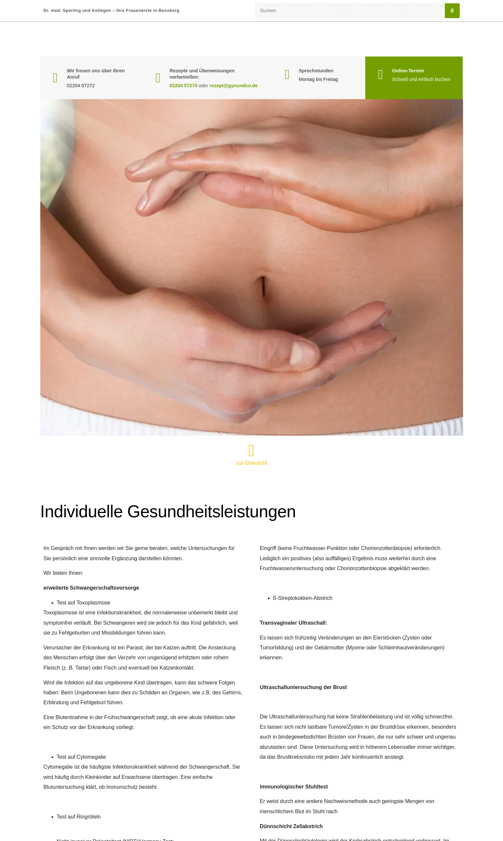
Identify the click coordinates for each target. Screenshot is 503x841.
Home (274, 39)
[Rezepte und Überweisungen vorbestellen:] (158, 78)
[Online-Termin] (380, 74)
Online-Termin (408, 70)
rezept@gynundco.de (233, 85)
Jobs (423, 39)
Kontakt (450, 39)
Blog (400, 39)
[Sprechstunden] (287, 74)
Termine (373, 39)
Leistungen (338, 39)
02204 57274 (184, 85)
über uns (303, 39)
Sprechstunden (316, 70)
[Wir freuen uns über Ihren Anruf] (55, 78)
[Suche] (452, 10)
